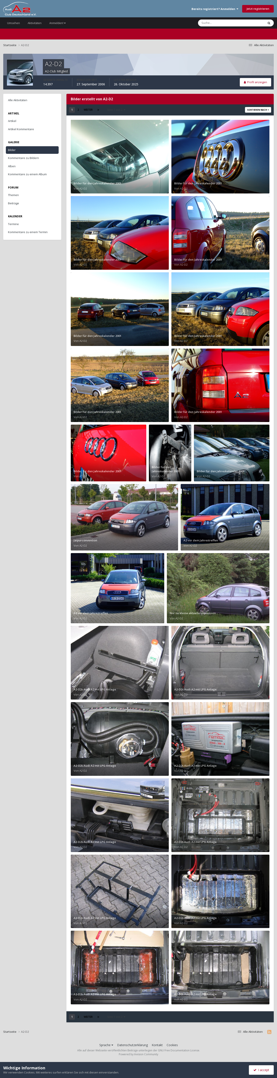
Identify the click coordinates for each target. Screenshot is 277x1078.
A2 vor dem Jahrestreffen (201, 540)
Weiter (88, 110)
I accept (261, 1070)
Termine (13, 224)
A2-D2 (83, 188)
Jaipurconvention (85, 540)
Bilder (12, 150)
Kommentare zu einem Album (27, 174)
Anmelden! (57, 23)
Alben (12, 166)
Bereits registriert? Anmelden (215, 9)
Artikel (12, 121)
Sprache (106, 1045)
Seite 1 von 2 (116, 110)
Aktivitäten (35, 23)
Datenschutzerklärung (132, 1045)
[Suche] (222, 22)
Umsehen (13, 23)
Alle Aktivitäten (17, 100)
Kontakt (157, 1045)
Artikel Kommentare (21, 129)
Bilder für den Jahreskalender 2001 (97, 183)
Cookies (172, 1045)
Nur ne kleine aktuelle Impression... (194, 613)
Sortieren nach (258, 109)
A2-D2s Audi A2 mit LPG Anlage (95, 689)
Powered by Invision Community (138, 1054)
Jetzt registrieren (258, 9)
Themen (13, 195)
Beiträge (13, 203)
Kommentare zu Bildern (23, 158)
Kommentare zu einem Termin (28, 232)
